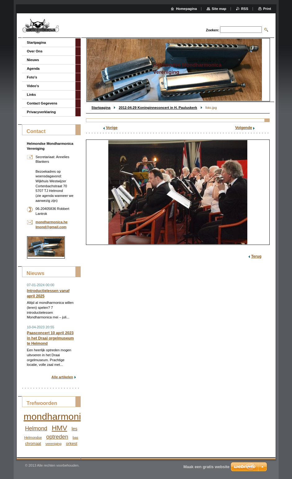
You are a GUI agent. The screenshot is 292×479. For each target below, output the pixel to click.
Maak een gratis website (206, 466)
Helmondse (33, 437)
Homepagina (186, 9)
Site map (219, 9)
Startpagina (101, 107)
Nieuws (33, 60)
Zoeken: (212, 30)
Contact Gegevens (42, 103)
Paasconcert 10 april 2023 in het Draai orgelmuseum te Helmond (50, 338)
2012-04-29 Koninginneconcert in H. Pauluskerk (158, 107)
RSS (244, 9)
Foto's (32, 77)
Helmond (36, 428)
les (75, 428)
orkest (71, 443)
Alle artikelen (62, 377)
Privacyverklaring (41, 112)
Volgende (243, 128)
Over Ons (35, 51)
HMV (59, 428)
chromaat (33, 443)
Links (31, 94)
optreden (57, 437)
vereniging (54, 444)
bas (75, 437)
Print (267, 9)
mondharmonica (57, 416)
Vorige (111, 128)
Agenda (33, 68)
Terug (256, 256)
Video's (33, 86)
